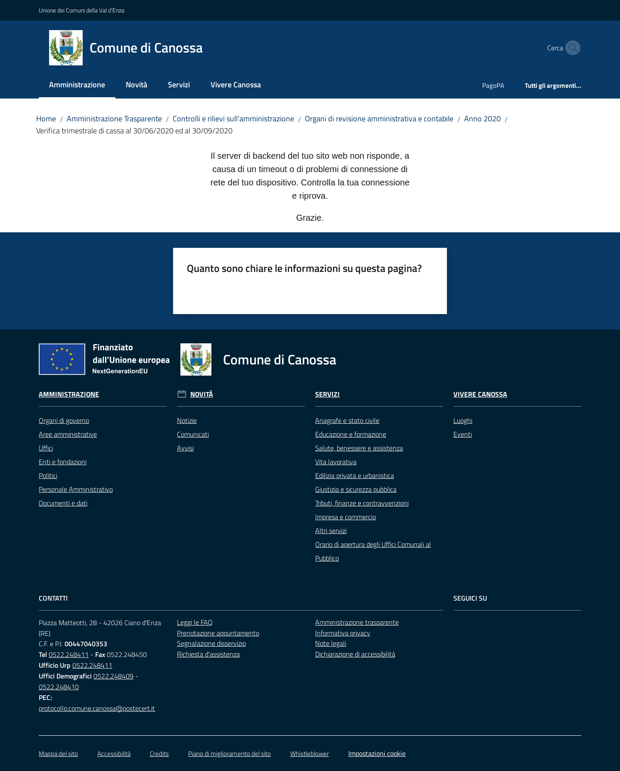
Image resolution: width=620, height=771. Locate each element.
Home (46, 118)
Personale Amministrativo (76, 489)
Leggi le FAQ (195, 622)
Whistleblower (309, 754)
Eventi (462, 434)
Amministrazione (69, 394)
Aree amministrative (68, 434)
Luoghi (462, 420)
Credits (159, 754)
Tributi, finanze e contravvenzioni (362, 503)
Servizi (327, 394)
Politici (48, 475)
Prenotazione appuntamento (218, 633)
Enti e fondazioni (63, 461)
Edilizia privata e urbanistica (354, 475)
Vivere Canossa (480, 394)
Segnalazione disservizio (211, 643)
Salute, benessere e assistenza (359, 448)
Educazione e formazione (350, 434)
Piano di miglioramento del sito (229, 754)
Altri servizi (331, 530)
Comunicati (193, 434)
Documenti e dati (63, 503)
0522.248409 (113, 676)
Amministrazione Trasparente (114, 118)
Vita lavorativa (335, 461)
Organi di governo (64, 420)
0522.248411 (69, 654)
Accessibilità (113, 754)
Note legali (330, 643)
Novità (201, 394)
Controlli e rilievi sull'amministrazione (233, 118)
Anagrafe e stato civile (347, 420)
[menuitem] (77, 85)
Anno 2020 (482, 118)
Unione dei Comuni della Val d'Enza (81, 10)
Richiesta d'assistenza (208, 654)
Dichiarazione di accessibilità (355, 654)
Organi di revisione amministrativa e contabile (379, 118)
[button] (571, 47)
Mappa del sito (58, 754)
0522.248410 (59, 687)
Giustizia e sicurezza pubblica (356, 489)
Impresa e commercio (345, 517)
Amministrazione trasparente (357, 622)
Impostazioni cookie (377, 753)
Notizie (187, 420)
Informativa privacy (342, 633)
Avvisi (185, 448)
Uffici (46, 448)
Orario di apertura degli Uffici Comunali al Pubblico (373, 551)
